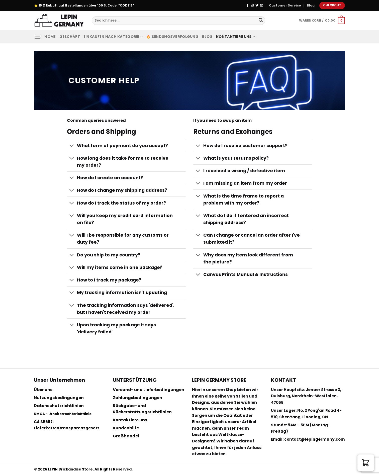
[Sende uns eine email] (261, 5)
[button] (365, 462)
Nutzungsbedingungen (59, 398)
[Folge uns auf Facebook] (247, 5)
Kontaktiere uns (235, 36)
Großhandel (126, 436)
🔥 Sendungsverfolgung (172, 36)
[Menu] (37, 36)
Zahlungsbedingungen (137, 398)
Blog (311, 5)
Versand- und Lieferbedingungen (148, 390)
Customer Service (285, 5)
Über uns (43, 390)
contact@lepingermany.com (314, 439)
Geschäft (69, 36)
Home (50, 36)
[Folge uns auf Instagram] (252, 5)
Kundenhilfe (126, 428)
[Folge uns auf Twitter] (256, 5)
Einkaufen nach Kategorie (113, 36)
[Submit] (260, 20)
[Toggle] (72, 146)
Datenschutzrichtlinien (59, 406)
